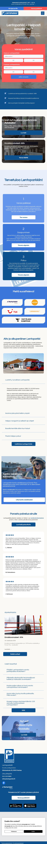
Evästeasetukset (18, 843)
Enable (33, 831)
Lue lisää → (8, 649)
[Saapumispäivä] (23, 56)
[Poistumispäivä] (23, 67)
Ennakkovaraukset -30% (14, 637)
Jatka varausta (23, 77)
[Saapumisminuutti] (33, 60)
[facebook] (3, 783)
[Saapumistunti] (13, 60)
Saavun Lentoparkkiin (11, 53)
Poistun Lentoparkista (12, 64)
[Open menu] (42, 13)
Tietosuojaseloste (6, 843)
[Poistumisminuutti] (33, 71)
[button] (23, 380)
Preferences (14, 831)
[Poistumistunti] (13, 71)
